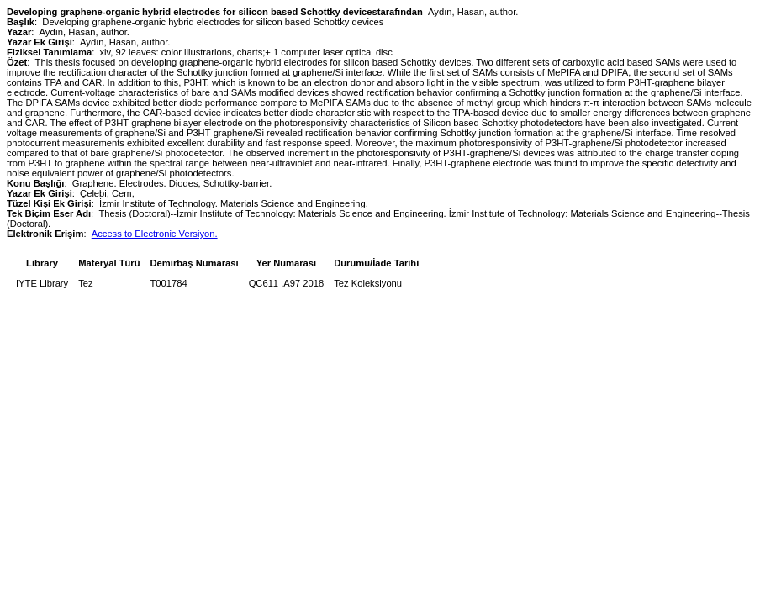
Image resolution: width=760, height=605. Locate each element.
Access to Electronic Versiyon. (155, 234)
